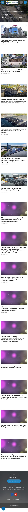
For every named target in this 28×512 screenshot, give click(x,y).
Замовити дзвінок (14, 481)
